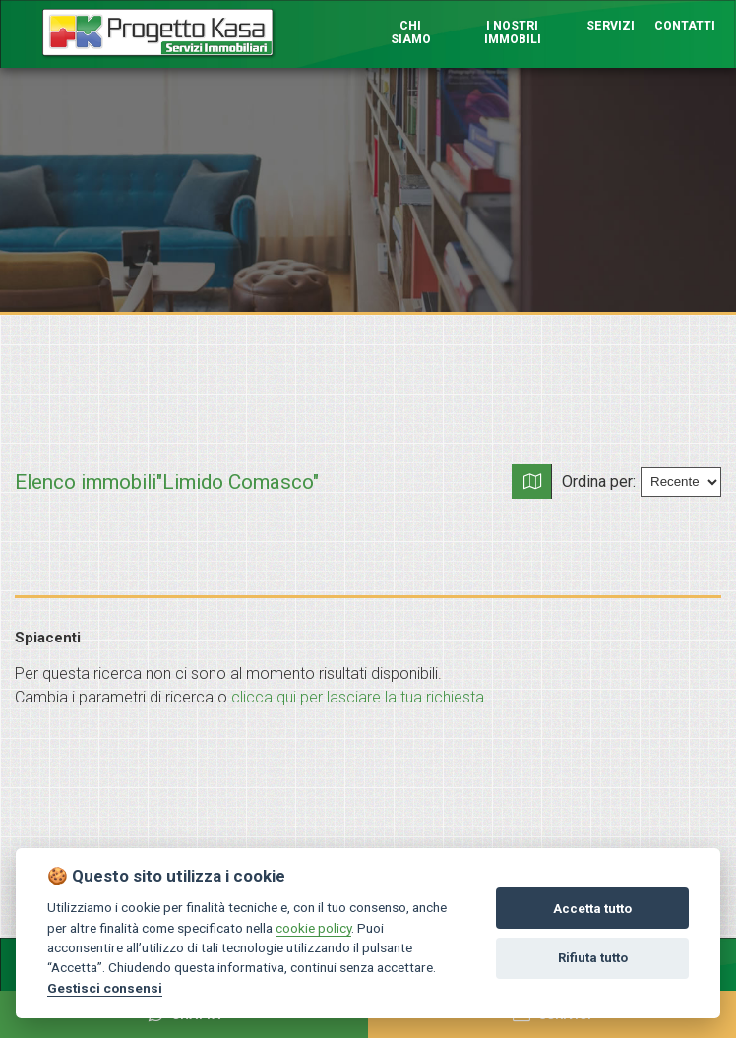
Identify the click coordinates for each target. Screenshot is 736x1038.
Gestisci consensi (104, 988)
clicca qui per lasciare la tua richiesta (357, 697)
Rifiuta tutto (593, 957)
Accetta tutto (592, 908)
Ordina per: (599, 480)
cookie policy (313, 928)
